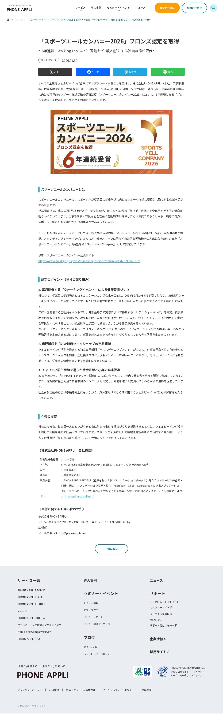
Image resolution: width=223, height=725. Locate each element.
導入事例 (96, 7)
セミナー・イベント (118, 7)
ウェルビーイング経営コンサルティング (42, 636)
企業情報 (157, 649)
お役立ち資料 (167, 8)
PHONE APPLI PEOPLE (31, 600)
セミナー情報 (92, 613)
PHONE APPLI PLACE (30, 607)
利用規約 (54, 701)
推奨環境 (146, 701)
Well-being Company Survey (35, 644)
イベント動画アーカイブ (99, 635)
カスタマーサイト (161, 617)
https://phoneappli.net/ (79, 496)
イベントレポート (95, 627)
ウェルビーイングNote (98, 666)
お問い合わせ (194, 8)
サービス (80, 7)
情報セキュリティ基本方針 (80, 701)
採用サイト (159, 662)
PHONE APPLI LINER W (32, 629)
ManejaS (22, 622)
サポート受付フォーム (164, 636)
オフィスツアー (93, 620)
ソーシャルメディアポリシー (118, 701)
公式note (89, 658)
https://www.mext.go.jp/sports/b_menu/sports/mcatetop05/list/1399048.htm (89, 261)
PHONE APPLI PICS (29, 651)
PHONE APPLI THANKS (32, 614)
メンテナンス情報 (161, 624)
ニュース (141, 7)
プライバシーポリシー (29, 701)
